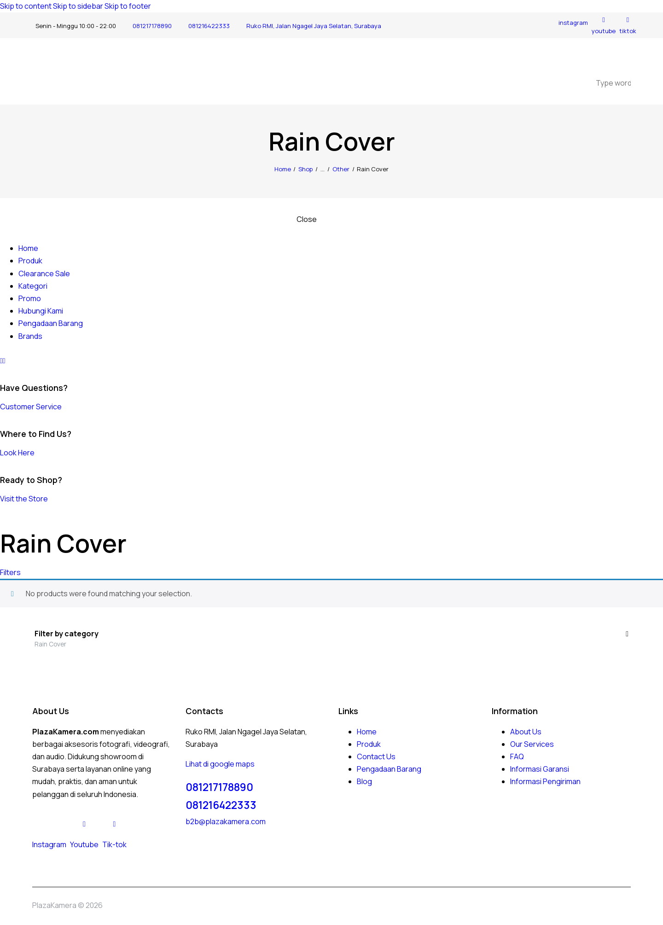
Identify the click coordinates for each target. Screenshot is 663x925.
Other (340, 169)
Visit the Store (24, 499)
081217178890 (219, 787)
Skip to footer (128, 6)
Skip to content (26, 6)
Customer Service (31, 406)
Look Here (17, 453)
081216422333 (221, 805)
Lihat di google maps (220, 764)
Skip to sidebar (78, 6)
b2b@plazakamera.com (226, 821)
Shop (305, 169)
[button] (10, 572)
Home (282, 169)
